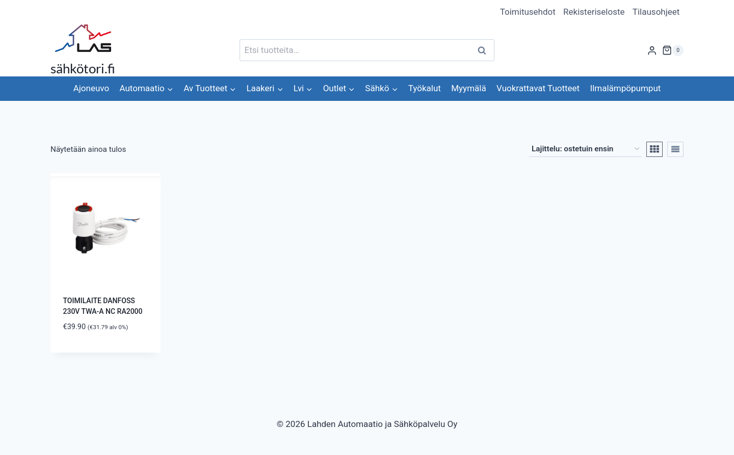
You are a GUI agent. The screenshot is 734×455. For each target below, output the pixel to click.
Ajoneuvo (91, 88)
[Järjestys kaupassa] (585, 149)
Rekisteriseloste (593, 12)
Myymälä (468, 88)
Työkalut (424, 88)
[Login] (652, 50)
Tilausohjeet (656, 12)
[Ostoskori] (673, 50)
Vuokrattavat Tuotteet (538, 88)
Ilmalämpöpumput (625, 88)
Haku (484, 50)
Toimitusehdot (528, 12)
